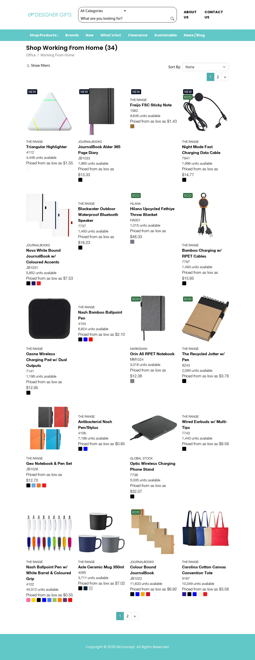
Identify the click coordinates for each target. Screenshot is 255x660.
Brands (72, 35)
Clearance (137, 35)
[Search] (123, 18)
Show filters (38, 65)
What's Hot (110, 35)
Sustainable (165, 35)
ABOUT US (190, 15)
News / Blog (194, 35)
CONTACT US (214, 15)
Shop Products (44, 35)
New (90, 35)
